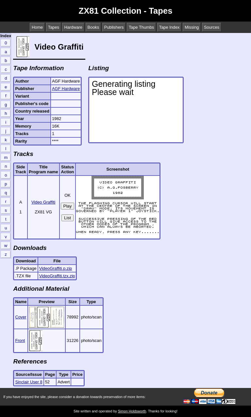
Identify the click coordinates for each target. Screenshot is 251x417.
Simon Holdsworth (132, 411)
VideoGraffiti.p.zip (55, 268)
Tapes (53, 27)
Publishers (114, 27)
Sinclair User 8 (28, 381)
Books (93, 27)
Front (20, 340)
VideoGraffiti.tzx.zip (57, 275)
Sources (211, 27)
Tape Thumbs (141, 27)
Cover (20, 317)
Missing (192, 27)
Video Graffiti (43, 202)
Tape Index (169, 27)
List (67, 217)
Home (37, 27)
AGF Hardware (66, 88)
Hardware (73, 27)
